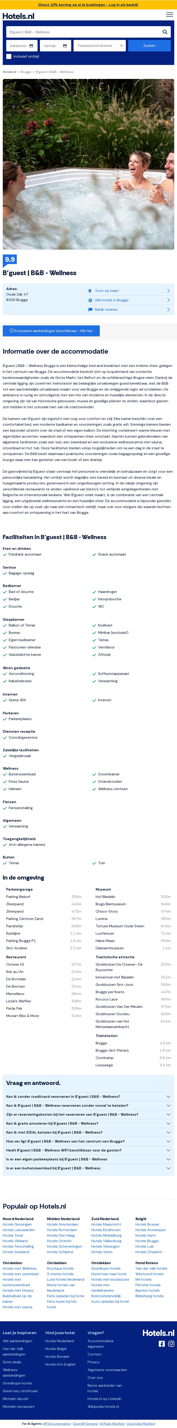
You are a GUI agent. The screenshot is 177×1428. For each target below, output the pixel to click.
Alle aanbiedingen (17, 1341)
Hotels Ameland (16, 1251)
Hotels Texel (13, 1235)
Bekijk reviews (103, 309)
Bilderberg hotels (150, 1296)
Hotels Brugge (147, 1240)
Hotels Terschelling (18, 1246)
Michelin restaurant (19, 1406)
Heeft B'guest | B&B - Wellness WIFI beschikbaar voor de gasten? (63, 1150)
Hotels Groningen (17, 1224)
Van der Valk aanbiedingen (14, 1351)
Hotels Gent (146, 1235)
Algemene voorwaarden (107, 1369)
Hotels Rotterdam (62, 1229)
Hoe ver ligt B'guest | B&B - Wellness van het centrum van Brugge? (65, 1141)
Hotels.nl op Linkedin (105, 1398)
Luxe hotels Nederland (65, 1279)
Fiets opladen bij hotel (65, 1296)
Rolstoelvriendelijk (106, 1296)
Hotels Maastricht (106, 1224)
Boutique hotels (60, 1268)
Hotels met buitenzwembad (16, 1282)
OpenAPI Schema (85, 1424)
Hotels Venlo (101, 1251)
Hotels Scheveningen (64, 1246)
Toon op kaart (103, 290)
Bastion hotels (148, 1290)
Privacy (94, 1362)
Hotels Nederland (59, 1341)
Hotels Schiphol (60, 1251)
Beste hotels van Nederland (61, 1288)
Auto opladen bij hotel (110, 1301)
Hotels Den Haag (61, 1235)
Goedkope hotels (106, 1268)
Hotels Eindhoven (106, 1229)
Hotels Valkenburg (106, 1240)
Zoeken (149, 45)
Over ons (95, 1377)
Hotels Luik (145, 1246)
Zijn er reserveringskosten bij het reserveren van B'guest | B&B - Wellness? (72, 1114)
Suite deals (12, 1362)
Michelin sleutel (15, 1398)
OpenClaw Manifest (141, 1424)
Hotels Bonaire (57, 1356)
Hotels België (56, 1348)
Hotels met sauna (17, 1307)
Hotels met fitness (18, 1290)
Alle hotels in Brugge (108, 300)
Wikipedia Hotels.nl (103, 1406)
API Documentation (57, 1424)
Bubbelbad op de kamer (17, 1299)
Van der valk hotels (151, 1268)
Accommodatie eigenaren (101, 1344)
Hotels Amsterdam (62, 1224)
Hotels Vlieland (15, 1240)
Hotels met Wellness (20, 1268)
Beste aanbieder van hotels (105, 1388)
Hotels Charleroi (149, 1251)
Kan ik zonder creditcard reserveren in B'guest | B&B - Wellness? (63, 1096)
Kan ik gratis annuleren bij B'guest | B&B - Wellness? (52, 1123)
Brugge (26, 72)
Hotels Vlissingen (105, 1246)
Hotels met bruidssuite (110, 1279)
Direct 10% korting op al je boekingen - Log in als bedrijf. (88, 4)
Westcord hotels (150, 1274)
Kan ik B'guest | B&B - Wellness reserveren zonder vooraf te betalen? (67, 1105)
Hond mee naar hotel (108, 1274)
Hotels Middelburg (106, 1235)
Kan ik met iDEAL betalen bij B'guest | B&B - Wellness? (54, 1132)
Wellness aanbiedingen (14, 1372)
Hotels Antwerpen (151, 1229)
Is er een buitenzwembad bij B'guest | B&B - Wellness (53, 1168)
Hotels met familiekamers (102, 1288)
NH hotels (144, 1279)
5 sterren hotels (60, 1274)
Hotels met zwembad (20, 1274)
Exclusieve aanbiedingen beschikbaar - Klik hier (51, 330)
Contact (95, 1354)
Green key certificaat (20, 1391)
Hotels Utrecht (59, 1240)
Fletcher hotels (148, 1285)
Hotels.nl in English (60, 1364)
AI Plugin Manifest (112, 1424)
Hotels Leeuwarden (19, 1229)
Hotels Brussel (147, 1224)
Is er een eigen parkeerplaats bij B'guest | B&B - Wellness (56, 1159)
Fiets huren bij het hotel (62, 1304)
